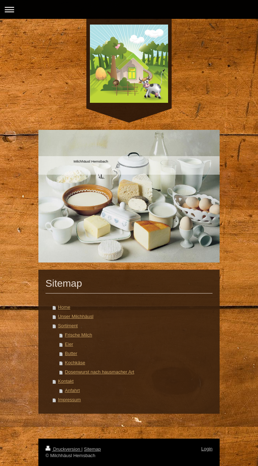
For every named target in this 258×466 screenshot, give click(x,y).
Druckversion (63, 449)
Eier (69, 344)
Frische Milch (78, 335)
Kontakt (66, 381)
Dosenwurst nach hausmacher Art (99, 372)
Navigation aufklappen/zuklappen (129, 9)
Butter (71, 353)
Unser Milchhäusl (75, 316)
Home (64, 307)
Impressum (69, 399)
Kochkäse (75, 362)
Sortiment (68, 325)
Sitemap (92, 449)
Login (207, 448)
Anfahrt (72, 390)
